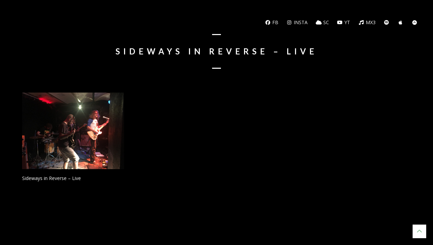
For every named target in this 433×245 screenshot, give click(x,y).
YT (343, 22)
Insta (297, 22)
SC (322, 22)
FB (271, 22)
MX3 (367, 22)
